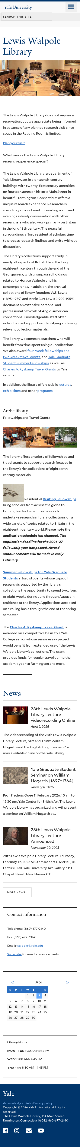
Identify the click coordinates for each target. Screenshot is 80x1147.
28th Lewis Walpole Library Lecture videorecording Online (53, 714)
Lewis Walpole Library (32, 46)
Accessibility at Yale (17, 1103)
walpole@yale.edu (29, 945)
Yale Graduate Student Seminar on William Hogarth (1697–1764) (53, 775)
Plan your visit (14, 143)
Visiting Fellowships (59, 499)
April (40, 982)
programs (45, 391)
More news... (17, 892)
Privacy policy (43, 1103)
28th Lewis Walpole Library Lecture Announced (51, 835)
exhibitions (12, 391)
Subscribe (14, 954)
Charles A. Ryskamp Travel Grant (37, 627)
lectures (64, 385)
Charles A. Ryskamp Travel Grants (29, 369)
